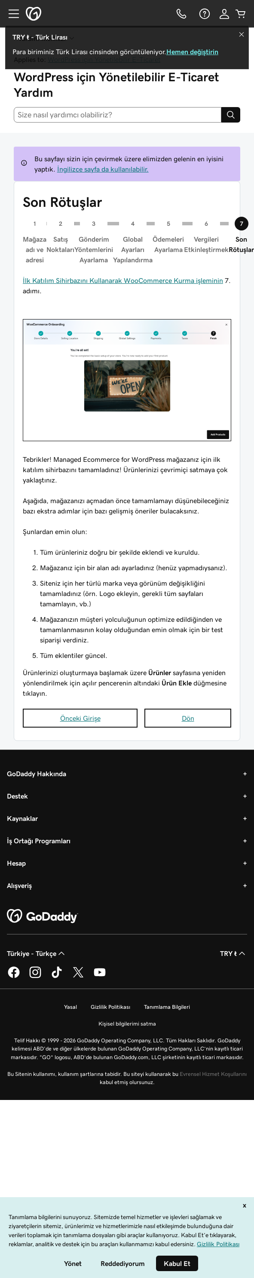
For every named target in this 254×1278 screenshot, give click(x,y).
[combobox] (117, 115)
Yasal (70, 1007)
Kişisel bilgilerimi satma (127, 1023)
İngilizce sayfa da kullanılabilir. (103, 169)
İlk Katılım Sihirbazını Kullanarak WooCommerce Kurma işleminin (123, 280)
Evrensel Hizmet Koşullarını (213, 1074)
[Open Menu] (10, 13)
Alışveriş (19, 885)
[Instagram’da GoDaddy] (35, 976)
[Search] (230, 115)
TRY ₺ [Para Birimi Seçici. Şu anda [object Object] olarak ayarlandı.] (233, 953)
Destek (17, 796)
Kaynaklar (22, 818)
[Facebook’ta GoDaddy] (14, 976)
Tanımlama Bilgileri (167, 1007)
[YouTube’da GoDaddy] (100, 976)
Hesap (16, 863)
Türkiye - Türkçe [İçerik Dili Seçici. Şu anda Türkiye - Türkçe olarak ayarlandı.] (37, 953)
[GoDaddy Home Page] (42, 916)
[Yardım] (203, 14)
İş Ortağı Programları (38, 840)
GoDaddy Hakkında (36, 773)
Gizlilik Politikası (110, 1007)
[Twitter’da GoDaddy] (78, 976)
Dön (188, 718)
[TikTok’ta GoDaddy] (57, 976)
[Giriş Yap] (224, 14)
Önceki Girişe (80, 718)
